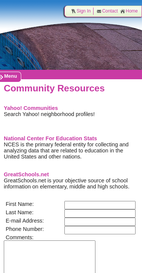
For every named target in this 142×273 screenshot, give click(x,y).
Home (129, 11)
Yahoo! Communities (31, 108)
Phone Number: (25, 229)
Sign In (81, 11)
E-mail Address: (25, 221)
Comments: (20, 237)
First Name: (20, 204)
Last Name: (20, 212)
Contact (107, 11)
